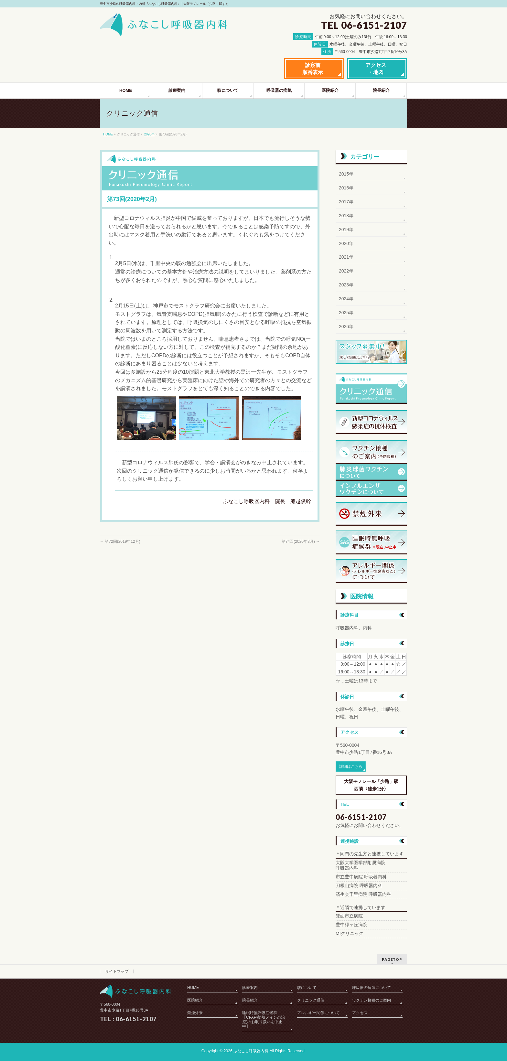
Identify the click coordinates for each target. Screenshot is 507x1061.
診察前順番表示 (312, 68)
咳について (307, 987)
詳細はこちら (350, 766)
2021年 (346, 257)
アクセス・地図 (375, 68)
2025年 (346, 312)
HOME (108, 134)
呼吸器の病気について (371, 987)
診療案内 (250, 987)
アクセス (360, 1013)
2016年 (346, 187)
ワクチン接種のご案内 (371, 1000)
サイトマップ (116, 971)
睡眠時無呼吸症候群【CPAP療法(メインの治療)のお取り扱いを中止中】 (263, 1020)
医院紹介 (195, 1000)
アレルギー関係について (318, 1013)
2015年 (346, 174)
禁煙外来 (195, 1013)
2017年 (346, 201)
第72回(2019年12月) (120, 541)
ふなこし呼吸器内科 (250, 1051)
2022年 (346, 270)
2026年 (346, 326)
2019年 (346, 229)
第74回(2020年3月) (301, 541)
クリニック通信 (310, 1000)
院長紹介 (250, 1000)
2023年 (346, 284)
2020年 (149, 134)
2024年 (346, 298)
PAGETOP (392, 959)
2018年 (346, 215)
